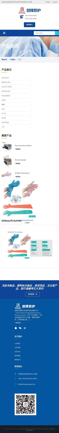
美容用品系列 (6, 91)
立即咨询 (32, 294)
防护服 (4, 118)
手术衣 (4, 113)
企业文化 (17, 351)
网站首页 (4, 59)
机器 (3, 109)
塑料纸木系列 (6, 82)
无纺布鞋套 (5, 122)
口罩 (3, 127)
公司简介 (17, 343)
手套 (3, 104)
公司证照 (17, 347)
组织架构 (17, 355)
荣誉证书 (17, 359)
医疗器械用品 (6, 95)
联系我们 (29, 25)
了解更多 (17, 149)
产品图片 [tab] (27, 222)
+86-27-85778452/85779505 (27, 378)
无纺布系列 (5, 78)
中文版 (47, 2)
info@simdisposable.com (26, 384)
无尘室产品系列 (7, 87)
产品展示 (12, 59)
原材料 (4, 100)
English (55, 2)
